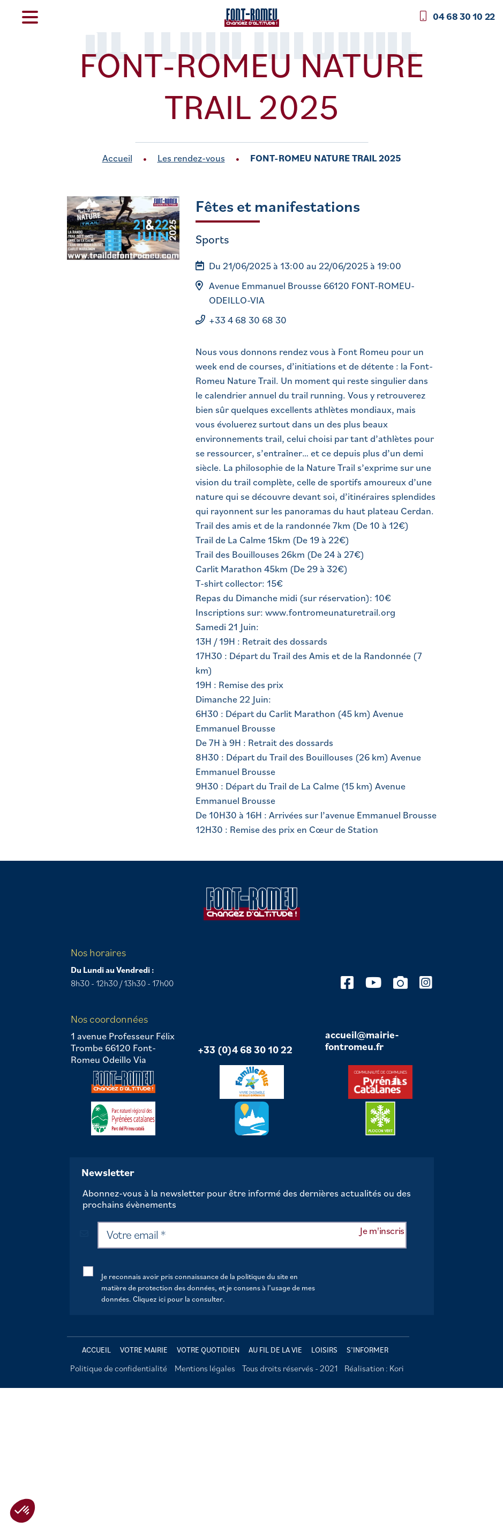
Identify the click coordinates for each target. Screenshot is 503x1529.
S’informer (367, 1350)
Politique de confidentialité (118, 1368)
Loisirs (324, 1350)
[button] (22, 1511)
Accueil (117, 158)
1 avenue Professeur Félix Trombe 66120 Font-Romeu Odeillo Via (123, 1047)
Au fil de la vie (275, 1350)
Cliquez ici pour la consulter (178, 1299)
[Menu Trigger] (29, 16)
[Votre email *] (251, 1235)
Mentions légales (205, 1368)
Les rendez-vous (191, 158)
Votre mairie (144, 1350)
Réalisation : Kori (374, 1368)
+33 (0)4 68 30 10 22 (245, 1050)
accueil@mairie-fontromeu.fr (362, 1040)
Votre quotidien (208, 1350)
